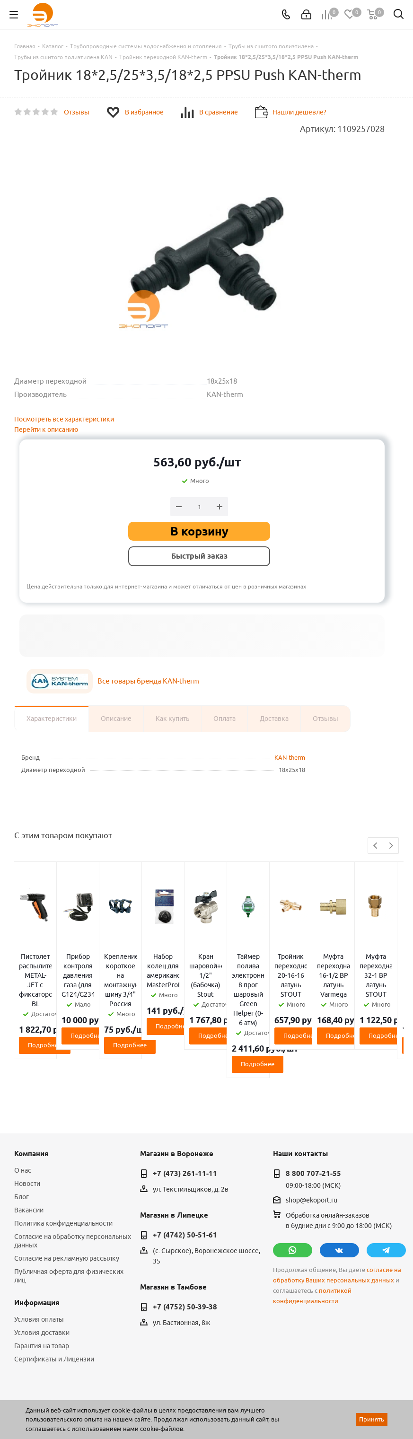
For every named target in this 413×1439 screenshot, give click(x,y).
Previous (376, 846)
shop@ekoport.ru (311, 1134)
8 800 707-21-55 (313, 1107)
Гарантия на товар (41, 1279)
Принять (371, 1419)
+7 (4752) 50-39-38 (185, 1241)
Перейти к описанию (46, 429)
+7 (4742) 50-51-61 (185, 1169)
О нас (22, 1104)
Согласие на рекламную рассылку (66, 1192)
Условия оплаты (39, 1253)
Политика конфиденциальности (63, 1157)
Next (391, 846)
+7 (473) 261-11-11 (185, 1107)
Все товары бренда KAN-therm (148, 681)
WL (79, 1397)
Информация (37, 1236)
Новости (27, 1117)
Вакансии (29, 1144)
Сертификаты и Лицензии (54, 1293)
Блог (21, 1130)
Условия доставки (42, 1266)
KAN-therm (289, 757)
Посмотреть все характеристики (64, 419)
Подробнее (78, 1007)
